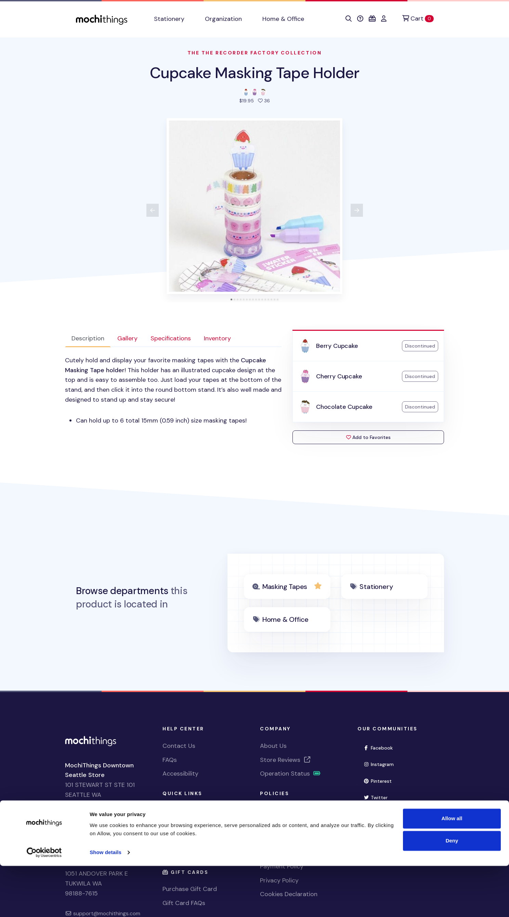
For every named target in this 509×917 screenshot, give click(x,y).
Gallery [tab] (127, 338)
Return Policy (278, 824)
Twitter (378, 797)
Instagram (381, 763)
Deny (452, 892)
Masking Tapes (284, 586)
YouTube (379, 813)
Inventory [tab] (217, 338)
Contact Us (178, 746)
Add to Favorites (368, 437)
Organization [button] (223, 19)
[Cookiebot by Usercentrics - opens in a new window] (44, 904)
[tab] (231, 299)
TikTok (377, 830)
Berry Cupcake (337, 346)
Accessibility (180, 773)
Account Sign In (184, 838)
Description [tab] (87, 338)
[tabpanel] (173, 390)
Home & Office (285, 619)
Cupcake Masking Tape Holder (255, 73)
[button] (348, 19)
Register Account (187, 824)
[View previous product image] (152, 210)
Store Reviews (285, 760)
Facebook (381, 747)
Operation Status (290, 773)
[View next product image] (357, 210)
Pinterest (380, 780)
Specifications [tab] (171, 338)
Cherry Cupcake (339, 376)
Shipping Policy (281, 810)
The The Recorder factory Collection (254, 53)
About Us (273, 746)
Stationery (376, 586)
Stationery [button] (169, 19)
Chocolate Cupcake (344, 407)
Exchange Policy (282, 838)
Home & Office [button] (283, 19)
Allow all (452, 869)
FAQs (169, 760)
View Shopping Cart (191, 810)
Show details (105, 903)
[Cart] (418, 18)
